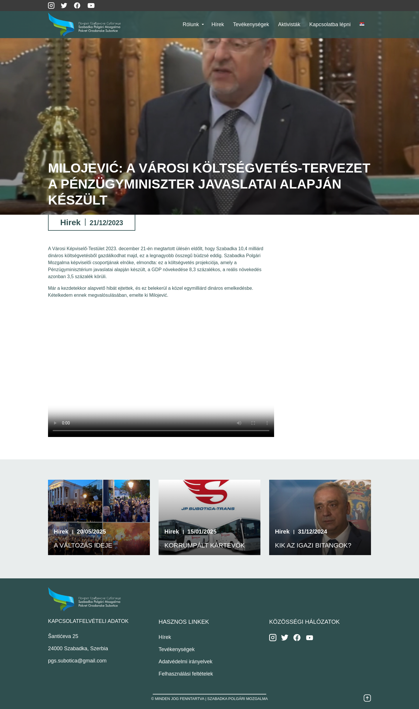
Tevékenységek (177, 649)
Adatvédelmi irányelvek (185, 661)
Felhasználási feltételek (186, 674)
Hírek (165, 637)
